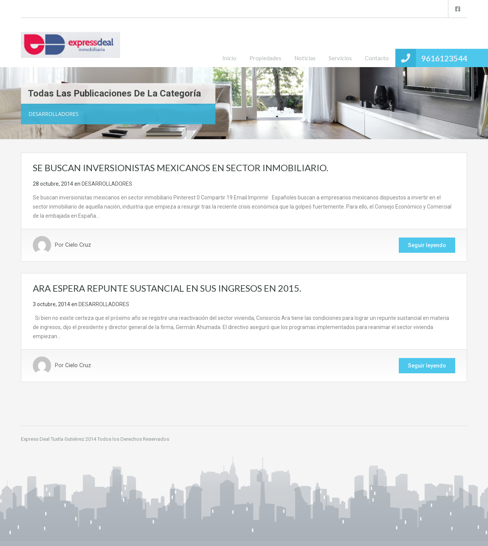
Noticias (305, 58)
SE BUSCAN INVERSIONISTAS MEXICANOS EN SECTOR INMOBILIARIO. (180, 167)
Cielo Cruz (78, 245)
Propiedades (265, 58)
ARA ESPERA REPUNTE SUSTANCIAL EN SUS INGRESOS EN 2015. (167, 288)
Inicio (229, 58)
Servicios (340, 58)
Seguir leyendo (427, 245)
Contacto (377, 58)
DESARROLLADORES (107, 184)
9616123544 (444, 58)
